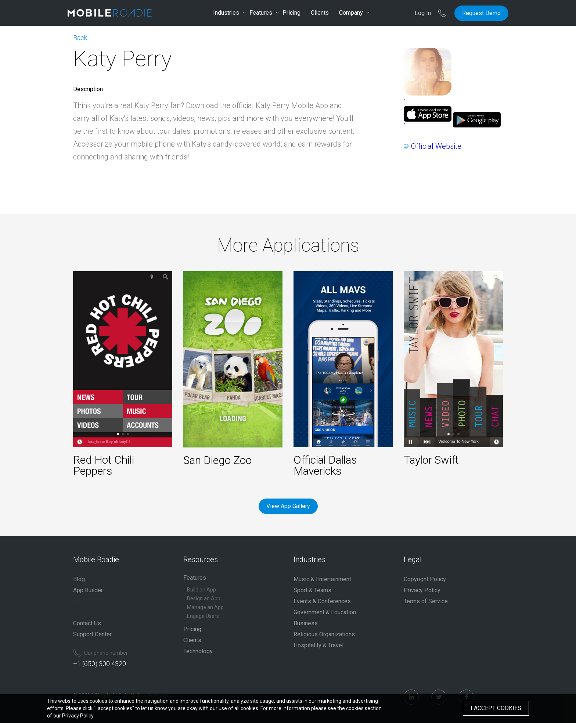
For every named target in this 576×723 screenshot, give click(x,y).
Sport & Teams (312, 590)
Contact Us (87, 623)
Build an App (201, 590)
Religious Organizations (324, 634)
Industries (226, 12)
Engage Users (203, 616)
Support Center (92, 634)
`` (427, 113)
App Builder (88, 590)
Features (260, 12)
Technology (198, 651)
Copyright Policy (425, 579)
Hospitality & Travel (318, 645)
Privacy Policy (422, 590)
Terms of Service (426, 601)
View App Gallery (288, 506)
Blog (79, 579)
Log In (423, 13)
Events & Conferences (322, 601)
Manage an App (205, 607)
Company (351, 12)
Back (80, 38)
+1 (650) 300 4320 (99, 664)
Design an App (203, 598)
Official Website (436, 146)
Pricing (291, 12)
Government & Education (325, 612)
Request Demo (481, 13)
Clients (320, 12)
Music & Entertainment (322, 579)
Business (306, 623)
